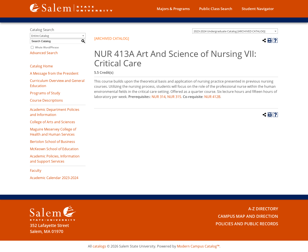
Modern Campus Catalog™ (198, 246)
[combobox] (235, 31)
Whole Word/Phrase (47, 47)
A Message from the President (54, 73)
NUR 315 (174, 96)
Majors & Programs (173, 8)
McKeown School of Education (54, 149)
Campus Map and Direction (248, 216)
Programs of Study (45, 93)
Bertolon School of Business (52, 141)
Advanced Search (44, 52)
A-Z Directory (263, 209)
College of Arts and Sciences (52, 122)
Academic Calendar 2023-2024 (54, 177)
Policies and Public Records (247, 224)
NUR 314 (159, 96)
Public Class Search (215, 8)
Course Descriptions (46, 100)
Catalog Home (41, 66)
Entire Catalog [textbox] (40, 36)
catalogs (99, 246)
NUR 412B (212, 96)
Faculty (35, 170)
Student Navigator (258, 8)
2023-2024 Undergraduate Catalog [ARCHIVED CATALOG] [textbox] (229, 31)
